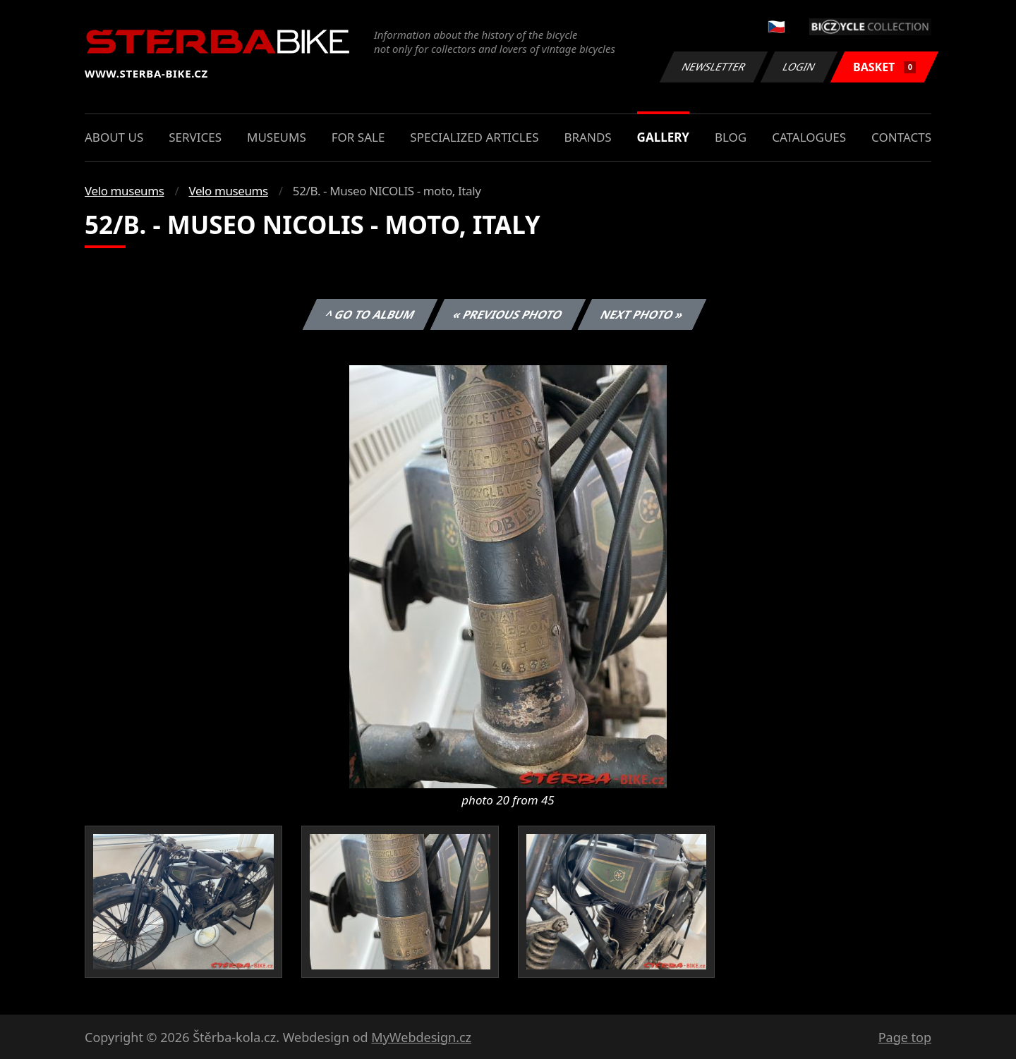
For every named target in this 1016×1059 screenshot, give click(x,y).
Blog (730, 137)
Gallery (663, 137)
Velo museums (124, 191)
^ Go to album (370, 314)
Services (195, 137)
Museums (276, 137)
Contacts (901, 137)
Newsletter (713, 66)
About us (114, 137)
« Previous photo (508, 314)
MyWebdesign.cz (421, 1037)
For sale (358, 137)
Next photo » (642, 314)
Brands (587, 137)
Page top (904, 1037)
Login (799, 66)
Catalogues (809, 137)
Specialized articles (474, 137)
